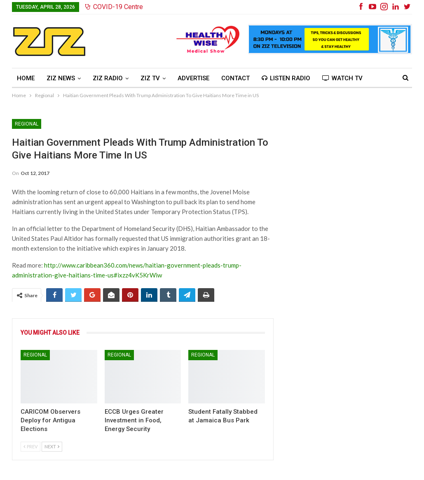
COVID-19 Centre (114, 7)
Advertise (193, 78)
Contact (235, 78)
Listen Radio (286, 78)
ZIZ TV (150, 78)
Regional (26, 124)
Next (52, 446)
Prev (30, 446)
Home (26, 78)
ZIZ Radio (108, 78)
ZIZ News (61, 78)
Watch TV (342, 78)
